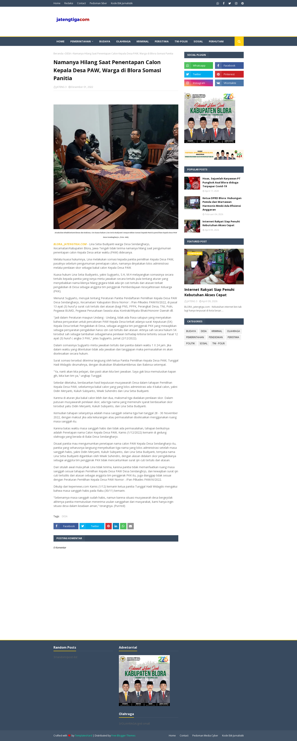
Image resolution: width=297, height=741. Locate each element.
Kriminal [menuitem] (143, 41)
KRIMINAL (217, 331)
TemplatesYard (83, 735)
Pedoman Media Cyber (205, 735)
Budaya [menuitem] (104, 41)
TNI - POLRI (218, 343)
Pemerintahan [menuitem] (80, 41)
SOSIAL (203, 343)
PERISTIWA (233, 337)
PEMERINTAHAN (195, 337)
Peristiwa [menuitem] (162, 41)
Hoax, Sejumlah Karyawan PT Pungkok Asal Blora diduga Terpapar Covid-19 (221, 182)
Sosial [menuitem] (198, 41)
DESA (68, 53)
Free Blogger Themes (123, 735)
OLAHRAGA (233, 331)
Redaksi (68, 3)
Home (56, 3)
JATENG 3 (61, 87)
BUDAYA (191, 331)
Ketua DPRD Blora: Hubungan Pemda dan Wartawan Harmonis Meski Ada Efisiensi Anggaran (222, 204)
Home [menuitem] (60, 41)
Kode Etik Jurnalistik (122, 3)
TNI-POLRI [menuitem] (181, 41)
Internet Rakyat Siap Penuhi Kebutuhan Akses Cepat (221, 223)
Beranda (58, 53)
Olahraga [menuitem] (123, 41)
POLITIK (190, 343)
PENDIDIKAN (216, 337)
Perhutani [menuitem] (216, 41)
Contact (81, 3)
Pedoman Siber (98, 3)
